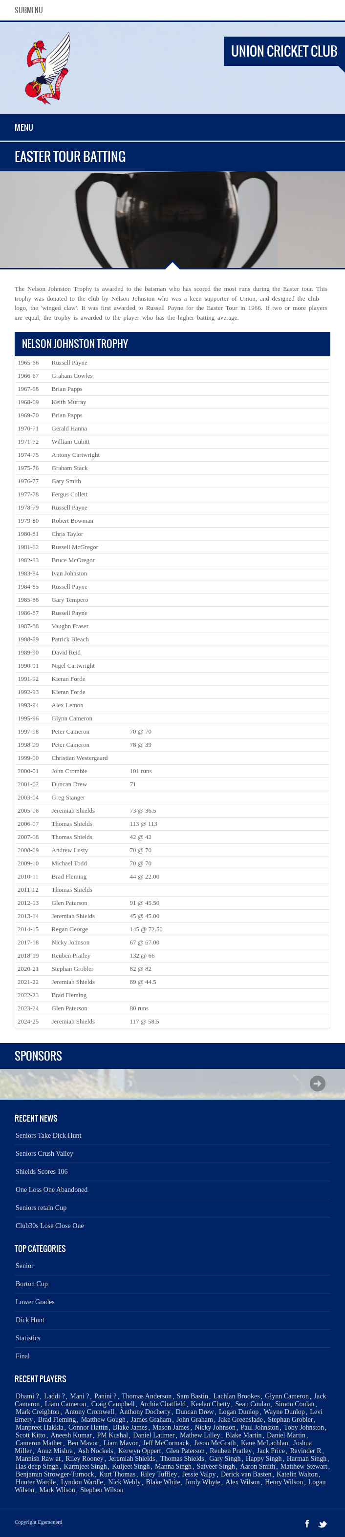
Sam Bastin (192, 1396)
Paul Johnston (259, 1427)
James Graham (151, 1419)
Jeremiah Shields (131, 1458)
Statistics (28, 1338)
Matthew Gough (103, 1419)
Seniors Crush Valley (44, 1153)
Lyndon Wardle (82, 1482)
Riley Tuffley (159, 1474)
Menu (24, 127)
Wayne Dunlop (284, 1411)
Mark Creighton (38, 1411)
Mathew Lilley (200, 1435)
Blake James (130, 1427)
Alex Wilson (242, 1482)
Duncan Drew (194, 1411)
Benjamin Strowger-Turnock (55, 1474)
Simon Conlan (295, 1404)
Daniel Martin (286, 1435)
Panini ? (105, 1396)
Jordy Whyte (202, 1482)
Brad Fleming (57, 1419)
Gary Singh (224, 1458)
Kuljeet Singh (131, 1466)
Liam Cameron (65, 1404)
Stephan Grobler (290, 1419)
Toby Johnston (304, 1427)
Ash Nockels (95, 1451)
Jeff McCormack (166, 1443)
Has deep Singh (37, 1466)
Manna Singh (173, 1466)
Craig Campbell (113, 1404)
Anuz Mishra (55, 1451)
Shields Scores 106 (42, 1171)
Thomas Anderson (147, 1396)
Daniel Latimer (153, 1435)
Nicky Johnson (215, 1427)
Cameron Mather (39, 1443)
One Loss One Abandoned (51, 1189)
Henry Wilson (284, 1482)
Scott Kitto (30, 1435)
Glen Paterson (185, 1451)
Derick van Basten (246, 1474)
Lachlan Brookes (236, 1396)
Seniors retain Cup (41, 1207)
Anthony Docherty (145, 1411)
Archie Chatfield (163, 1404)
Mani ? (79, 1396)
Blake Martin (243, 1435)
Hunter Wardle (36, 1482)
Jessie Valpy (199, 1474)
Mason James (171, 1427)
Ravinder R (305, 1451)
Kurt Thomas (117, 1474)
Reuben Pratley (231, 1451)
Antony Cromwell (89, 1411)
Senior (25, 1266)
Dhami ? (27, 1396)
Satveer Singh (216, 1466)
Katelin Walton (297, 1474)
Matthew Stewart (303, 1466)
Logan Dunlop (239, 1411)
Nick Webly (124, 1482)
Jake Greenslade (240, 1419)
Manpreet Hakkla (40, 1427)
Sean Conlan (252, 1404)
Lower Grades (35, 1302)
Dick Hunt (30, 1320)
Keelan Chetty (210, 1404)
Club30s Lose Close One (50, 1226)
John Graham (194, 1419)
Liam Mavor (121, 1443)
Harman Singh (306, 1458)
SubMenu (29, 10)
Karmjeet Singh (85, 1466)
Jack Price (271, 1451)
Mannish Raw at (38, 1458)
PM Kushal (112, 1435)
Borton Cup (32, 1284)
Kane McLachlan (264, 1443)
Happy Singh (264, 1458)
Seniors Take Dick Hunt (48, 1135)
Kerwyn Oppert (139, 1451)
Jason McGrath (215, 1443)
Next (317, 1083)
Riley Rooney (84, 1458)
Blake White (163, 1482)
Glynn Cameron (287, 1396)
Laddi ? (54, 1396)
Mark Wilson (57, 1490)
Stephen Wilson (101, 1490)
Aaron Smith (257, 1466)
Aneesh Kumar (71, 1435)
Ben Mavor (82, 1443)
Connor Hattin (88, 1427)
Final (23, 1356)
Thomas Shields (182, 1458)
